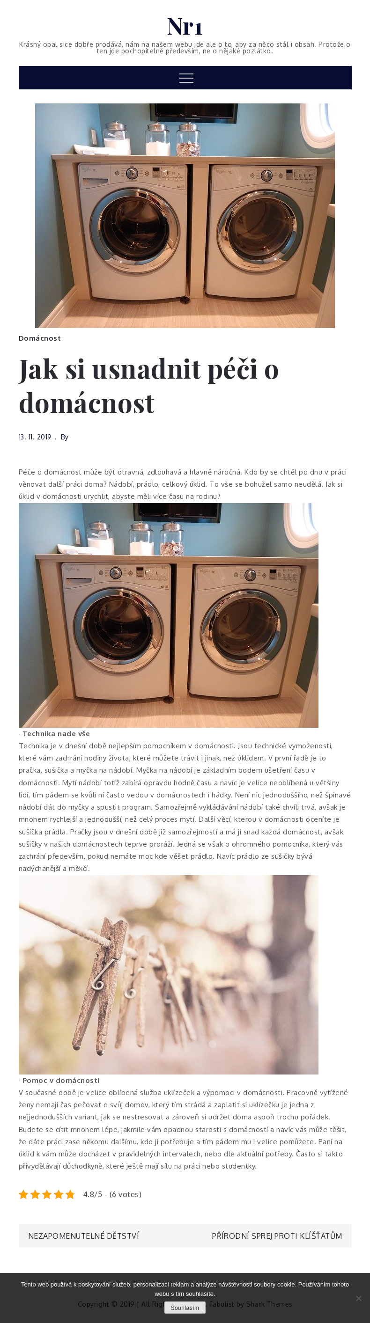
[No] (358, 1298)
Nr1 (185, 25)
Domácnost (40, 338)
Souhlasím (184, 1308)
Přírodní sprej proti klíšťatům (277, 1236)
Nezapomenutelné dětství (84, 1236)
